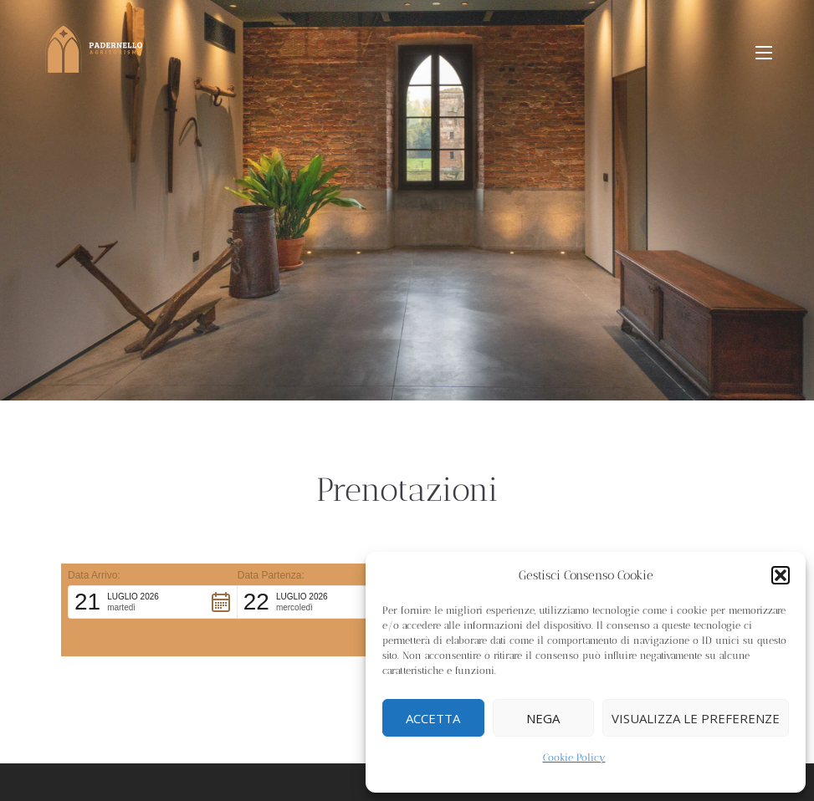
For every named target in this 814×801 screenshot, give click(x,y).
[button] (780, 575)
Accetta (433, 718)
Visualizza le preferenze (696, 718)
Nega (543, 718)
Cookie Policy (574, 757)
